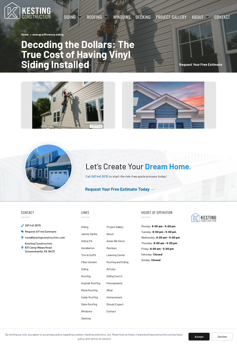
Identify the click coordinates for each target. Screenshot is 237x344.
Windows (122, 17)
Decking (143, 17)
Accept (199, 336)
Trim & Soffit (88, 255)
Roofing (97, 17)
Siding (73, 17)
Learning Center (115, 255)
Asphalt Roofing (90, 283)
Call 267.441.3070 (97, 176)
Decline (222, 336)
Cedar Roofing (89, 297)
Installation (87, 248)
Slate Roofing (89, 304)
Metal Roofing (89, 290)
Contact (222, 17)
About (200, 17)
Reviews (111, 248)
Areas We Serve (115, 241)
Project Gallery (171, 17)
